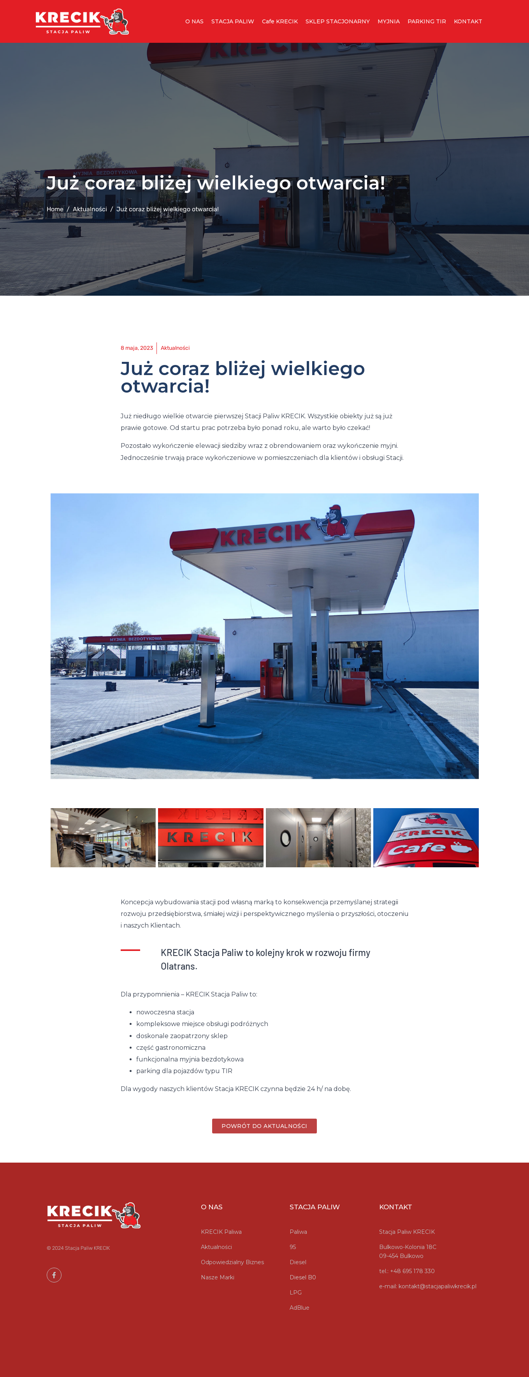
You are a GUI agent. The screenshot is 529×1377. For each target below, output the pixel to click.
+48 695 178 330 (412, 1271)
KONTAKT (468, 21)
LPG (296, 1292)
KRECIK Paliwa (221, 1231)
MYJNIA (389, 21)
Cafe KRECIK (280, 21)
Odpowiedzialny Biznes (232, 1262)
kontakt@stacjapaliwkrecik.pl (437, 1286)
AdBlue (299, 1307)
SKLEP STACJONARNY (338, 21)
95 (293, 1247)
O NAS (194, 21)
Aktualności (216, 1247)
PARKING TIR (427, 21)
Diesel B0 (303, 1277)
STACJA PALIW (232, 21)
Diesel (298, 1262)
